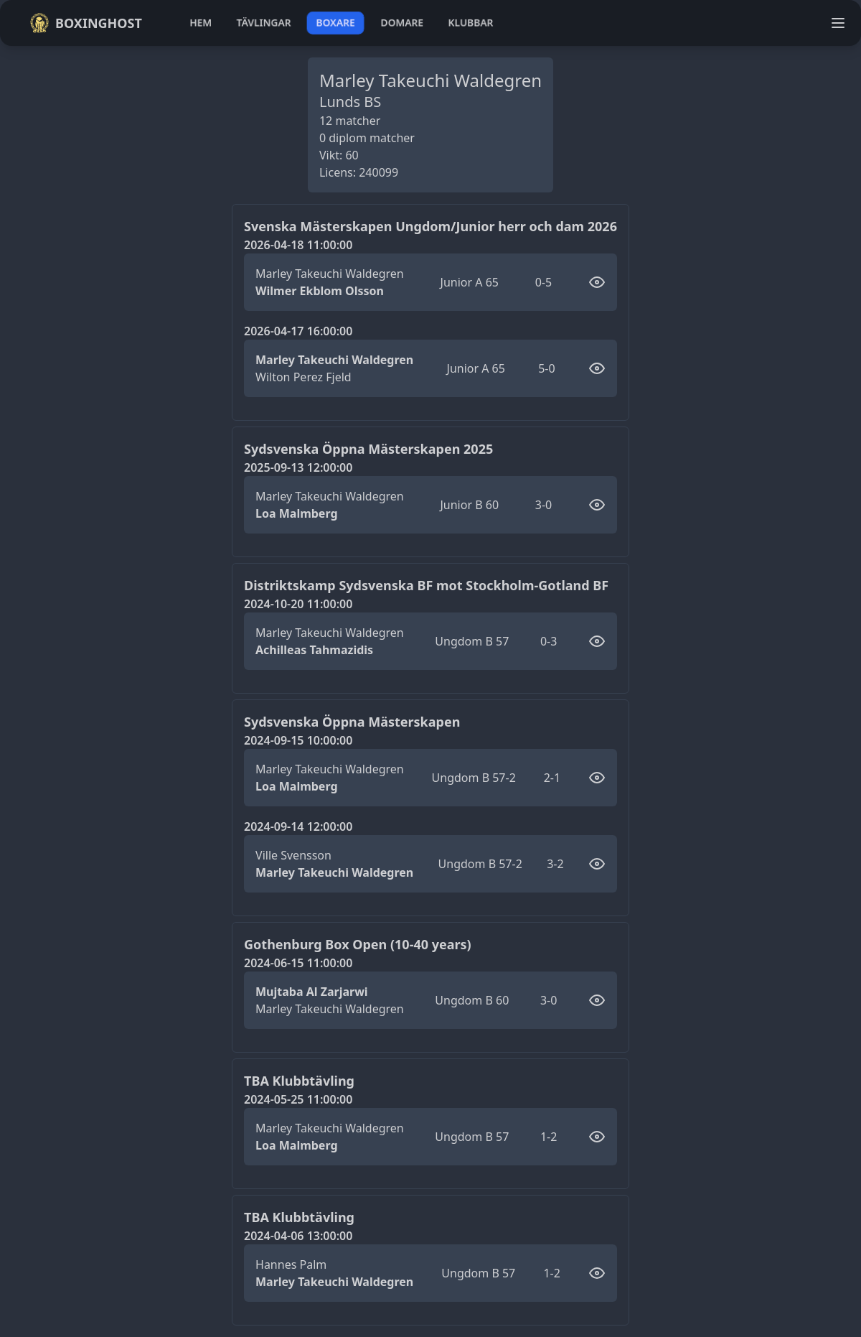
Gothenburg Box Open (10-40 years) (357, 944)
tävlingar (263, 22)
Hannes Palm (290, 1264)
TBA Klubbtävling (299, 1080)
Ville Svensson (293, 855)
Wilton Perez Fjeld (303, 377)
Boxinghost (85, 23)
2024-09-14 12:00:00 (298, 826)
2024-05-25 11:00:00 (298, 1099)
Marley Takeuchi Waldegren (329, 273)
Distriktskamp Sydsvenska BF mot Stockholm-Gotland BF (426, 585)
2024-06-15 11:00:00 (298, 963)
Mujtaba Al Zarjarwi (311, 992)
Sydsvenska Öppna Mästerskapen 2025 (368, 448)
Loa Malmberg (296, 513)
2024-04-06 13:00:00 (298, 1236)
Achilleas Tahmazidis (314, 650)
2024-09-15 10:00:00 (298, 740)
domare (402, 22)
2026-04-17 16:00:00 (298, 331)
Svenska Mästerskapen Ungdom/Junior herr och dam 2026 (430, 226)
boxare (335, 22)
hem (200, 22)
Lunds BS (350, 101)
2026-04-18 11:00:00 (298, 245)
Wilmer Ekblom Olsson (319, 291)
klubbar (471, 22)
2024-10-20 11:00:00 (298, 604)
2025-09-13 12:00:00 (298, 467)
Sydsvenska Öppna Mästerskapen (352, 721)
